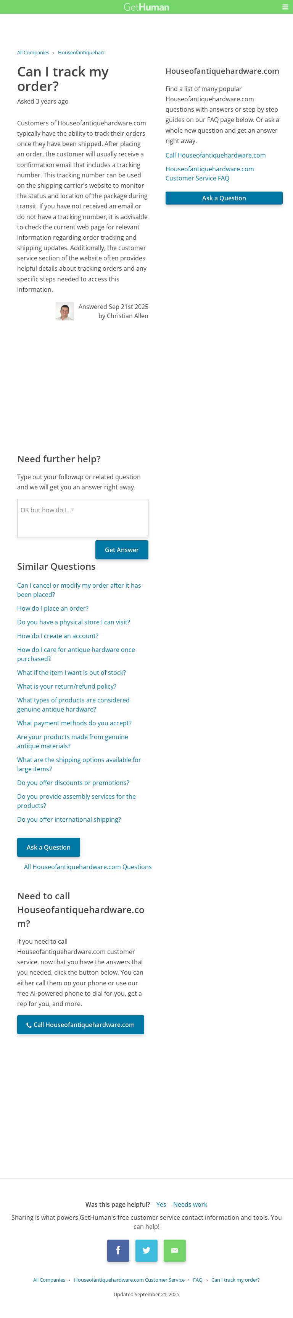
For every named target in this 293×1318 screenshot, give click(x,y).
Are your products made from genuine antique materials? (72, 741)
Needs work (190, 1204)
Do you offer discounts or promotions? (73, 782)
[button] (285, 7)
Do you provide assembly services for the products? (76, 801)
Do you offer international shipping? (69, 819)
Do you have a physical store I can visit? (73, 622)
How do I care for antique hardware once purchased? (76, 654)
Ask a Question (49, 847)
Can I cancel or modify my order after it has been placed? (79, 590)
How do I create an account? (57, 636)
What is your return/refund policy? (66, 686)
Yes (161, 1204)
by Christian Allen (123, 316)
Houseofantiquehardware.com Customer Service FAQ (210, 173)
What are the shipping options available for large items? (79, 764)
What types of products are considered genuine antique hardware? (73, 704)
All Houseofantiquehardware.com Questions (88, 867)
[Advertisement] (82, 386)
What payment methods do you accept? (74, 723)
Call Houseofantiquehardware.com (216, 155)
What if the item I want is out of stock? (71, 672)
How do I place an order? (53, 608)
